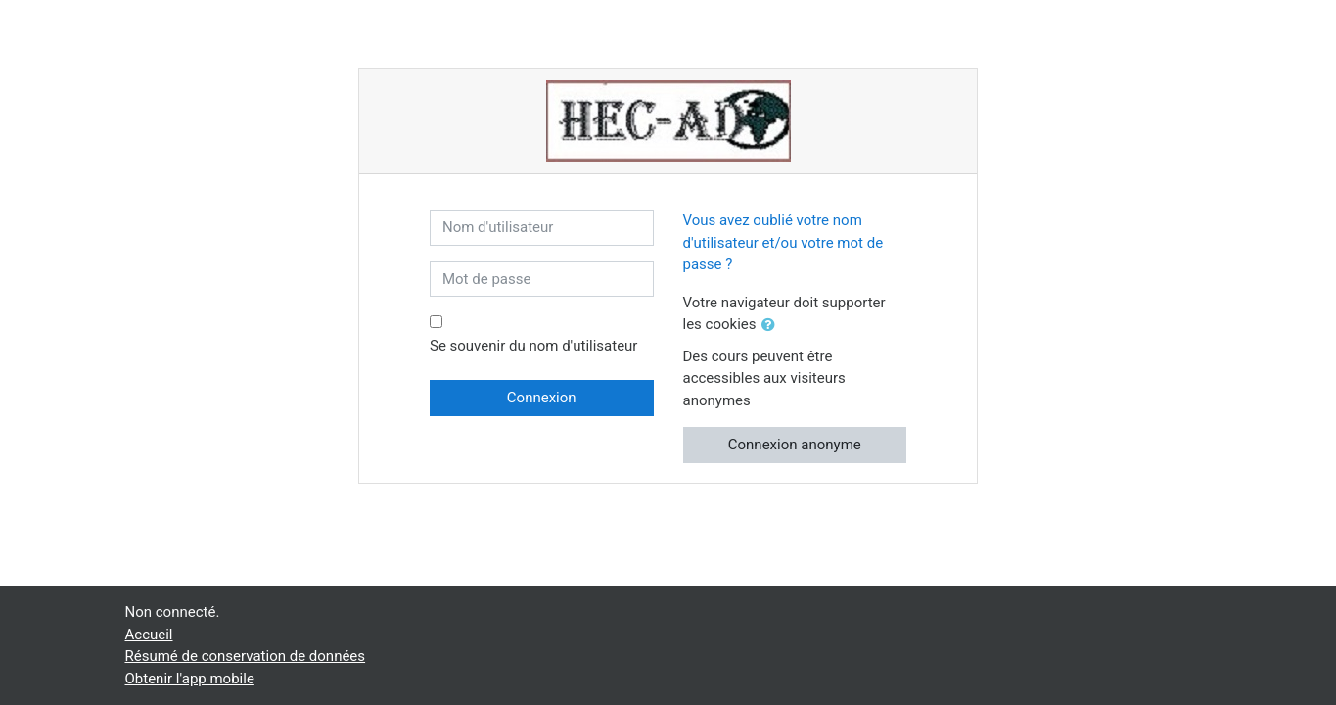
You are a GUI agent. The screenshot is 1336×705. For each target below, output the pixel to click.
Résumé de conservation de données (245, 656)
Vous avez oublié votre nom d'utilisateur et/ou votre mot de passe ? (783, 242)
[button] (772, 325)
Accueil (149, 634)
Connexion (541, 397)
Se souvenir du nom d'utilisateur (533, 345)
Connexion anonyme (794, 444)
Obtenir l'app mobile (189, 678)
